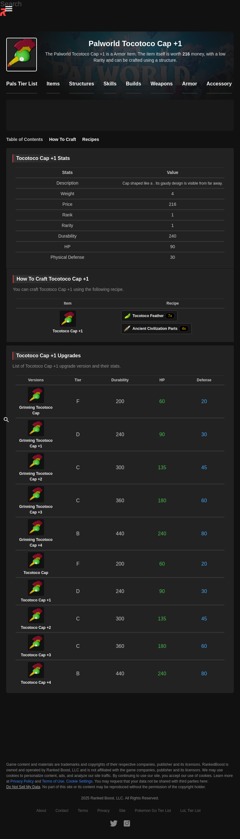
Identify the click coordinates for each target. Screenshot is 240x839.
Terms (83, 810)
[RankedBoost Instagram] (127, 823)
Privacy (104, 810)
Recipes (90, 139)
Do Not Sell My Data (23, 787)
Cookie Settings (79, 781)
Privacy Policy (22, 781)
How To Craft (62, 139)
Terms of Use (53, 781)
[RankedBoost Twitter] (114, 823)
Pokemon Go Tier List (153, 810)
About (41, 810)
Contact (61, 810)
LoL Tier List (190, 810)
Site (122, 810)
